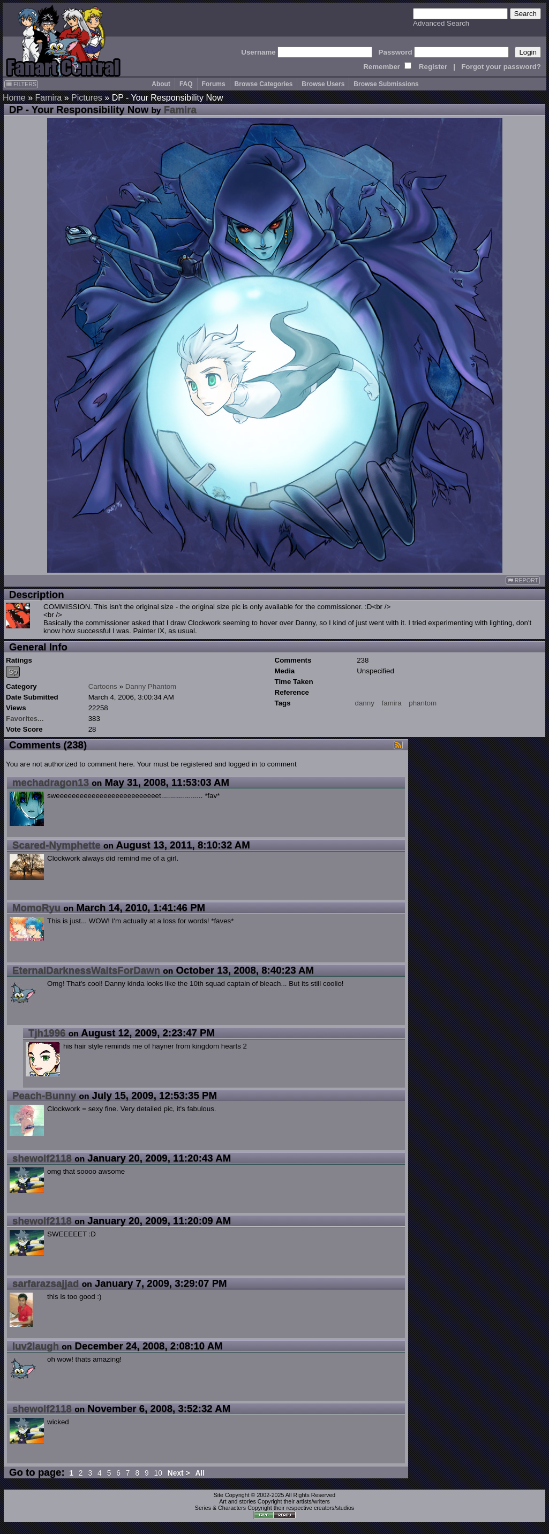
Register (433, 67)
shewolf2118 (42, 1158)
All (200, 1473)
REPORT (522, 580)
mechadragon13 (50, 782)
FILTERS (21, 84)
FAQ (186, 84)
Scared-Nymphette (56, 844)
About (161, 84)
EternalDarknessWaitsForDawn (86, 970)
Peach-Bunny (44, 1095)
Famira (48, 97)
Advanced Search (441, 23)
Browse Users (323, 84)
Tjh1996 (46, 1032)
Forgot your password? (501, 67)
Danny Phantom (151, 686)
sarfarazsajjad (45, 1283)
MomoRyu (36, 907)
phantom (423, 703)
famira (392, 703)
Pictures (86, 97)
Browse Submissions (386, 84)
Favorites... (24, 719)
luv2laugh (35, 1345)
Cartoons (102, 686)
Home (14, 97)
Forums (213, 84)
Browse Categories (264, 84)
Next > (179, 1473)
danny (364, 703)
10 (158, 1473)
